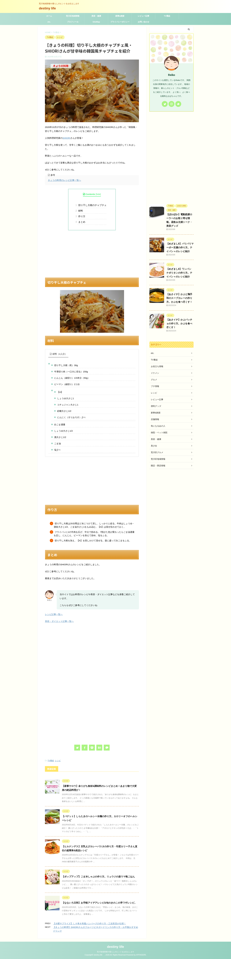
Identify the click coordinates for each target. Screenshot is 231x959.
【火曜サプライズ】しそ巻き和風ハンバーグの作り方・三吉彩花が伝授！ (89, 923)
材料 (80, 211)
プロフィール (73, 22)
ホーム (49, 16)
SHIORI (66, 138)
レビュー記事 (143, 16)
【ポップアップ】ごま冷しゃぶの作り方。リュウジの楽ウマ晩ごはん (98, 876)
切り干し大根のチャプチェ (92, 205)
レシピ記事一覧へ (54, 614)
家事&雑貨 (119, 16)
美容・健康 (96, 16)
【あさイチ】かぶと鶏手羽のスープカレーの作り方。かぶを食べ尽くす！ (179, 298)
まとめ (81, 222)
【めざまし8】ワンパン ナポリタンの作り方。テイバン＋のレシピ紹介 (179, 273)
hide (98, 194)
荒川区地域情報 (72, 16)
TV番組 (167, 16)
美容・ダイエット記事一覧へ (59, 621)
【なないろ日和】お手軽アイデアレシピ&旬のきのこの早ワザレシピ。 (99, 903)
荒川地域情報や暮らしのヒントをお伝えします (115, 952)
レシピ (58, 760)
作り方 (81, 216)
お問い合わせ (143, 22)
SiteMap (96, 22)
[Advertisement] (92, 253)
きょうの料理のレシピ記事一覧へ (64, 180)
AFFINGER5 (141, 955)
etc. (49, 22)
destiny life (49, 8)
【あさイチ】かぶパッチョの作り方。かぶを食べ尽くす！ (179, 323)
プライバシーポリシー (119, 22)
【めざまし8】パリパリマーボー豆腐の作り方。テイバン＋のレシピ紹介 (180, 247)
